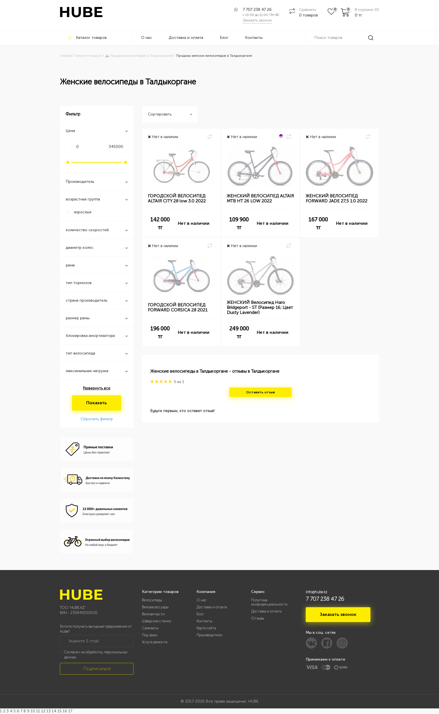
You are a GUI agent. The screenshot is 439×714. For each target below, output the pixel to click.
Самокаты (150, 628)
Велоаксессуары (155, 607)
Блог (224, 37)
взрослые (83, 212)
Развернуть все (96, 388)
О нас (146, 37)
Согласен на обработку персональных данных (95, 654)
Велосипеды (152, 600)
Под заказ (149, 635)
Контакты (254, 37)
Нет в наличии (193, 223)
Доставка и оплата (186, 37)
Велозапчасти (153, 614)
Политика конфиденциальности (269, 602)
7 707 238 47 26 (257, 9)
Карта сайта (206, 628)
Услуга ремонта (154, 642)
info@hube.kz (316, 592)
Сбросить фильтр (97, 419)
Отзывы (257, 618)
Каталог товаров (87, 37)
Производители (209, 635)
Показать (96, 402)
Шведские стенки (156, 621)
